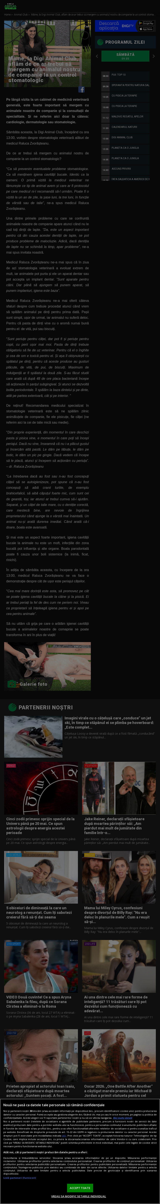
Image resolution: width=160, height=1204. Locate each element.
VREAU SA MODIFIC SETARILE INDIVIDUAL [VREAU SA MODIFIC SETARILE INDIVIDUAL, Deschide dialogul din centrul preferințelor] (78, 1196)
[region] (80, 1151)
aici (64, 1135)
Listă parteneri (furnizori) (19, 1177)
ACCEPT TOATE (80, 1188)
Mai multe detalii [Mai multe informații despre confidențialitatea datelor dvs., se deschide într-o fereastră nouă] (122, 1117)
